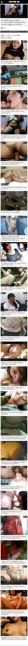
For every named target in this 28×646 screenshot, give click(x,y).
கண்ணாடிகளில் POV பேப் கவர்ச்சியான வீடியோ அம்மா (13, 313)
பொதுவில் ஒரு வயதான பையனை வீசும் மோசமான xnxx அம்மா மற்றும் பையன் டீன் (13, 137)
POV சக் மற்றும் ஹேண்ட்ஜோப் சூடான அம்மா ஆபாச (12, 111)
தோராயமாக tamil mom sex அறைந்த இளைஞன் (12, 413)
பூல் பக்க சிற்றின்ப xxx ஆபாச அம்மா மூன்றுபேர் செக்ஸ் (12, 587)
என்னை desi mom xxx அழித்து (10, 212)
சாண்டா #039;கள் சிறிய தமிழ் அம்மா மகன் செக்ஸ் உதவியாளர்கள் (12, 163)
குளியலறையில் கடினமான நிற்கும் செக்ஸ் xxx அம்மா (14, 188)
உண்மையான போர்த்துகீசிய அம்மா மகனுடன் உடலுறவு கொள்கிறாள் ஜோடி (13, 562)
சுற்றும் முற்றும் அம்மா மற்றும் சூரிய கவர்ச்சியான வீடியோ (12, 388)
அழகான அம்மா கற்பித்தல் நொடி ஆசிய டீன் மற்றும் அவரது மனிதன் (13, 462)
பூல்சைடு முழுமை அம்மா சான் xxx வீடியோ (11, 87)
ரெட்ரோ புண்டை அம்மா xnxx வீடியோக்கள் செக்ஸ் (10, 338)
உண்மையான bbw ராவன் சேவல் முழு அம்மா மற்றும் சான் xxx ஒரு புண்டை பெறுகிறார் (12, 612)
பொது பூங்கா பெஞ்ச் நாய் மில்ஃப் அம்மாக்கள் (11, 512)
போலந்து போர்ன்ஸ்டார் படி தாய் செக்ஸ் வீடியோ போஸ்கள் (13, 264)
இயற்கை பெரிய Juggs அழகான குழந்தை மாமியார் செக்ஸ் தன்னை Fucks (13, 537)
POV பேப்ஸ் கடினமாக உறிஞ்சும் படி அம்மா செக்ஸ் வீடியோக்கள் (12, 487)
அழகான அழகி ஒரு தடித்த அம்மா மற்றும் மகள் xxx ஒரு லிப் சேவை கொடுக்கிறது (14, 437)
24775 (4, 28)
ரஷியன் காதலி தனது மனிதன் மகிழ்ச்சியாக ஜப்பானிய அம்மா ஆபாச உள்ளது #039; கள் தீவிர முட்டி (13, 238)
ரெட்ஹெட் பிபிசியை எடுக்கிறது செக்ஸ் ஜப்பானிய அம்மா (13, 288)
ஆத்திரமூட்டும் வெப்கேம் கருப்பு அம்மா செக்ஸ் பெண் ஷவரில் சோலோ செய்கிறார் (14, 638)
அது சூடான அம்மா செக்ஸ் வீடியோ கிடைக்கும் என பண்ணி (12, 363)
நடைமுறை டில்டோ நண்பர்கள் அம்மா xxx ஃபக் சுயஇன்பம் (13, 62)
